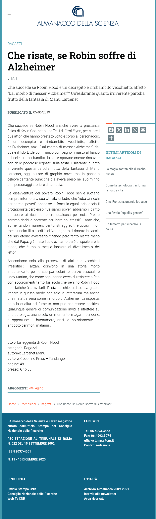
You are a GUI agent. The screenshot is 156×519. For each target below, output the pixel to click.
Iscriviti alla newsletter (100, 494)
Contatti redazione (97, 445)
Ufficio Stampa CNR (22, 489)
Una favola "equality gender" (124, 213)
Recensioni (28, 404)
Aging (39, 388)
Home (12, 404)
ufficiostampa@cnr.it (99, 440)
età (31, 388)
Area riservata (94, 498)
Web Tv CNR (16, 498)
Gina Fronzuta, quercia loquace (126, 202)
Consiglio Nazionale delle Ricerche (32, 494)
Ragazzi (46, 404)
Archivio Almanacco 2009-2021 (106, 489)
